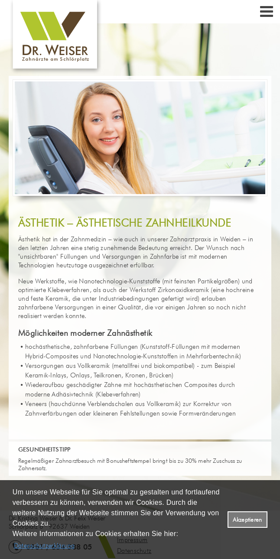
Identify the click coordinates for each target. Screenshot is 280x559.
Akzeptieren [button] (247, 519)
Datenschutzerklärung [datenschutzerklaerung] (44, 545)
